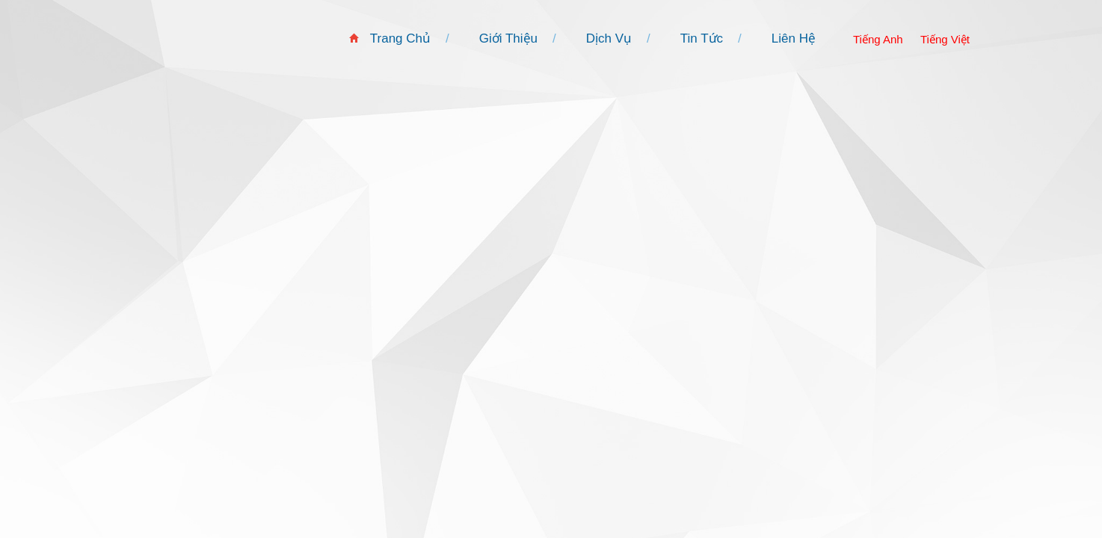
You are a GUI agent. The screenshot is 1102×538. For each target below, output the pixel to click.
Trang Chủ (400, 38)
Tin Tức (701, 38)
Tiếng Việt (945, 39)
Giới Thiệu (508, 38)
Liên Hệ (794, 38)
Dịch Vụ (609, 38)
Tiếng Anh (878, 39)
